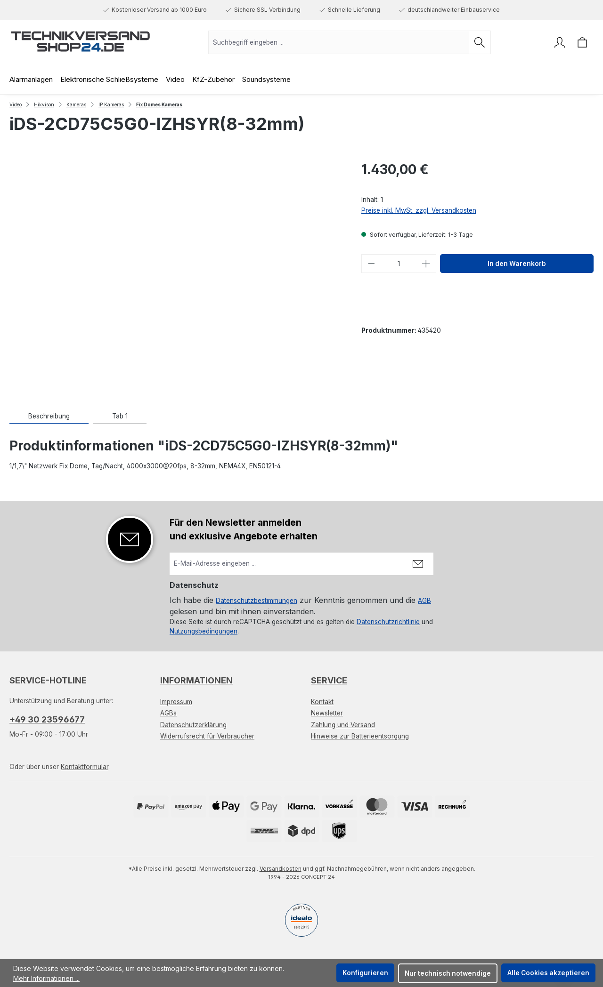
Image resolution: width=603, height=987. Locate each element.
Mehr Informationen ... (46, 978)
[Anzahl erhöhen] (426, 263)
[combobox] (338, 42)
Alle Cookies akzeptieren (548, 973)
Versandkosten (281, 868)
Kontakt (322, 702)
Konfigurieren (365, 973)
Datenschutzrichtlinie (388, 622)
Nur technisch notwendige (448, 973)
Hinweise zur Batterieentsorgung (360, 736)
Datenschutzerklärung (193, 725)
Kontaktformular (84, 766)
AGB (424, 600)
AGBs (168, 713)
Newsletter (327, 713)
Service (329, 680)
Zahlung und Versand (343, 725)
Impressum (176, 702)
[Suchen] (480, 42)
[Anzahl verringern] (371, 263)
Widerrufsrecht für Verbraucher (207, 736)
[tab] (49, 416)
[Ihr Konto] (559, 42)
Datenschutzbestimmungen (256, 600)
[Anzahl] (398, 263)
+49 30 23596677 (47, 719)
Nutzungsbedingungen (203, 631)
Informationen (196, 680)
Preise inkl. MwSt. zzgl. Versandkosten (418, 210)
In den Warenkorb (517, 263)
